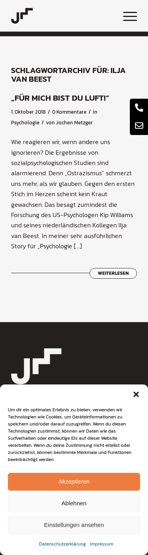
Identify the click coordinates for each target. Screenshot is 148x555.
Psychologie (25, 122)
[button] (136, 394)
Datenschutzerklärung (62, 544)
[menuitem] (126, 16)
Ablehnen (74, 503)
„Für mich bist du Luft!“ (60, 98)
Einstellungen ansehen (74, 524)
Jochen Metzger (74, 122)
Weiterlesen (113, 273)
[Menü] (126, 16)
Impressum (101, 544)
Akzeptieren (74, 481)
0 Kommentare (69, 112)
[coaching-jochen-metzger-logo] (61, 16)
